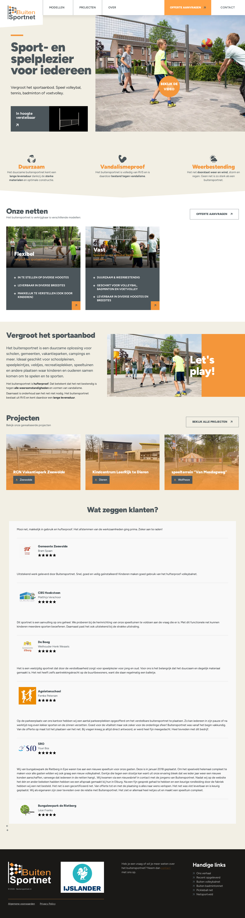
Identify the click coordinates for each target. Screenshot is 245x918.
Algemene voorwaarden (21, 903)
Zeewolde (24, 479)
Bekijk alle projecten (212, 421)
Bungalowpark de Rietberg (57, 805)
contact (166, 868)
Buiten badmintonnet (209, 886)
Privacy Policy (48, 903)
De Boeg (44, 642)
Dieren (101, 479)
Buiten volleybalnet (208, 881)
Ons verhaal (203, 873)
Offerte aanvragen (188, 7)
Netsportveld (204, 894)
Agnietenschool (49, 691)
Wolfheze (182, 479)
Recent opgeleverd (208, 877)
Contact (228, 7)
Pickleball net (204, 890)
